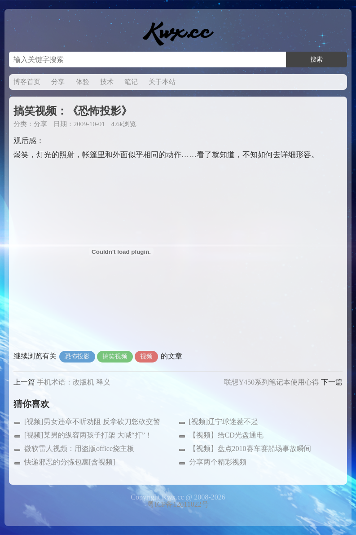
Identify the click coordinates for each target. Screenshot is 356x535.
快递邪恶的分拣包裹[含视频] (69, 462)
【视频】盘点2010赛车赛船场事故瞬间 (250, 448)
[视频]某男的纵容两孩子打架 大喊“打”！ (88, 435)
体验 (82, 81)
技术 (107, 81)
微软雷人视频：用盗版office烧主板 (79, 448)
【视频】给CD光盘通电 (226, 435)
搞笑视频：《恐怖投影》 (72, 111)
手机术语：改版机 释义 (73, 382)
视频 (146, 356)
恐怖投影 (77, 356)
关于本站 (162, 81)
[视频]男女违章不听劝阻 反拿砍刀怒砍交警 (92, 421)
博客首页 (26, 81)
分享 (58, 81)
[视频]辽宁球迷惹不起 (224, 421)
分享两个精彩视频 (217, 462)
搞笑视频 (114, 356)
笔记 (131, 81)
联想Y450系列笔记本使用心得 (271, 382)
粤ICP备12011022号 (177, 504)
